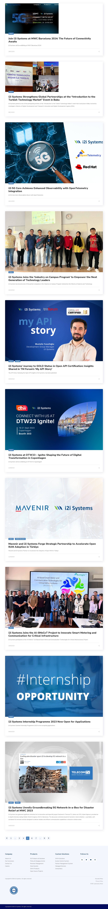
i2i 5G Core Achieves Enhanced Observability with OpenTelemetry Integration (48, 189)
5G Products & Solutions (37, 858)
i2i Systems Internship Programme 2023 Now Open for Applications (49, 721)
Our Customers (9, 861)
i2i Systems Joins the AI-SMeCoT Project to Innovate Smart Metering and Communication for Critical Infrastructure (52, 634)
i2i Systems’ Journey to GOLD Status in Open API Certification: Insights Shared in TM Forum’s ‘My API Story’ (51, 367)
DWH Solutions (60, 858)
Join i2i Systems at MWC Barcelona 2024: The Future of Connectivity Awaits (49, 40)
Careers (7, 866)
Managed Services (60, 866)
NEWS (11, 33)
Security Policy (99, 878)
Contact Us (8, 864)
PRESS (17, 361)
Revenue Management (36, 864)
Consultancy (58, 869)
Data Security (34, 866)
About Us (8, 858)
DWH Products (34, 869)
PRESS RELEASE (20, 539)
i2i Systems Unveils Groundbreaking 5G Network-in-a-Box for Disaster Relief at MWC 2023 (51, 809)
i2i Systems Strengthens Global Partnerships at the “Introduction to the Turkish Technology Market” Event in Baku (51, 98)
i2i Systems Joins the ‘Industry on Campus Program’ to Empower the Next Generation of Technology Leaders (52, 278)
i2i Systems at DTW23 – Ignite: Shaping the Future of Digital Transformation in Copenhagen (45, 456)
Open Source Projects (36, 871)
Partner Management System (64, 864)
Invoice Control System (62, 861)
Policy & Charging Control (37, 861)
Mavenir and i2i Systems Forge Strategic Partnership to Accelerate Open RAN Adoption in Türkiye (52, 545)
